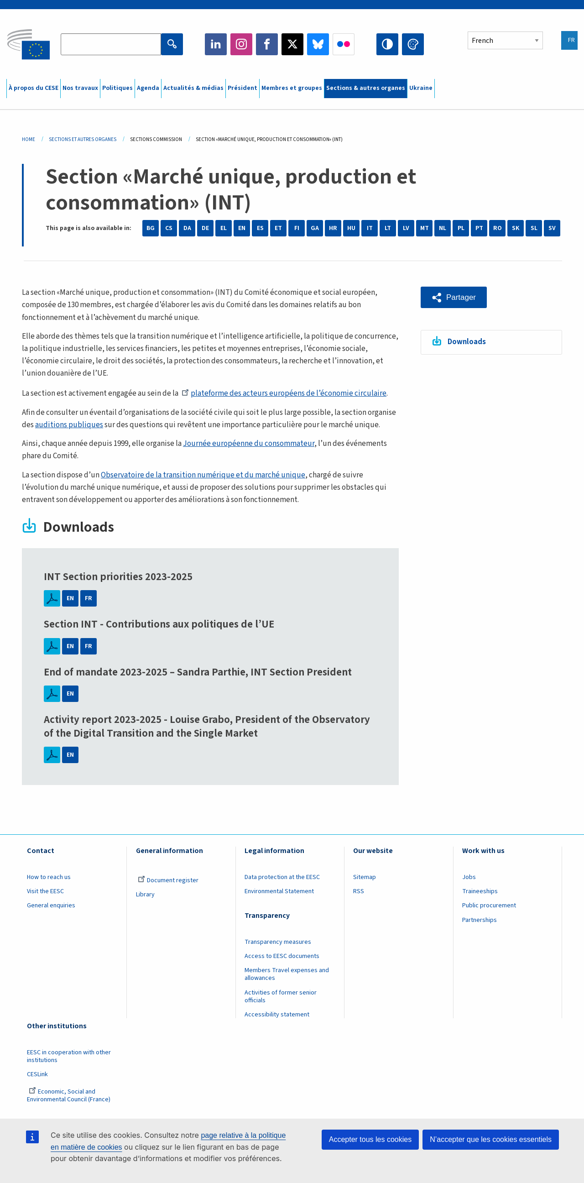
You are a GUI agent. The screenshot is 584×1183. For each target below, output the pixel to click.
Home (28, 139)
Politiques (117, 88)
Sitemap (364, 877)
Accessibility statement (277, 1014)
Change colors (413, 44)
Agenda (148, 88)
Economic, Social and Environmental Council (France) (69, 1095)
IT (370, 228)
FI (296, 228)
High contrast (387, 44)
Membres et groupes (291, 88)
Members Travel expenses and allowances (287, 974)
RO (497, 228)
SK (515, 228)
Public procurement (489, 905)
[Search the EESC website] (111, 44)
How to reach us (49, 877)
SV (552, 228)
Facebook (267, 44)
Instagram (241, 44)
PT (479, 228)
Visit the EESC (45, 891)
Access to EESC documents (282, 956)
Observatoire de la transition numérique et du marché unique (203, 475)
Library (145, 894)
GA (315, 228)
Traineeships (480, 891)
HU (351, 228)
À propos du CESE (33, 88)
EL (223, 228)
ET (278, 228)
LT (388, 228)
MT (424, 228)
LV (406, 228)
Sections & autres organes (365, 88)
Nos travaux (80, 88)
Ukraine (421, 88)
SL (534, 228)
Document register (168, 880)
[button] (454, 297)
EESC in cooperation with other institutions (69, 1056)
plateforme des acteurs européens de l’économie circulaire (284, 393)
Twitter (292, 44)
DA (187, 228)
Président (242, 88)
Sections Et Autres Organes (82, 139)
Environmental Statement (279, 891)
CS (168, 228)
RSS (358, 891)
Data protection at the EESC (282, 877)
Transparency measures (278, 942)
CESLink (37, 1074)
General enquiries (51, 905)
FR (88, 598)
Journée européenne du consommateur (248, 443)
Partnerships (479, 920)
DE (205, 228)
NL (442, 228)
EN (241, 228)
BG (150, 228)
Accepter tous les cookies (370, 1139)
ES (260, 228)
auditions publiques (69, 424)
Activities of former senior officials (281, 996)
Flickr (344, 44)
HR (333, 228)
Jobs (469, 877)
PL (461, 228)
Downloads (467, 341)
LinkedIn (216, 44)
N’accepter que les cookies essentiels (491, 1139)
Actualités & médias (193, 88)
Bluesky (318, 44)
